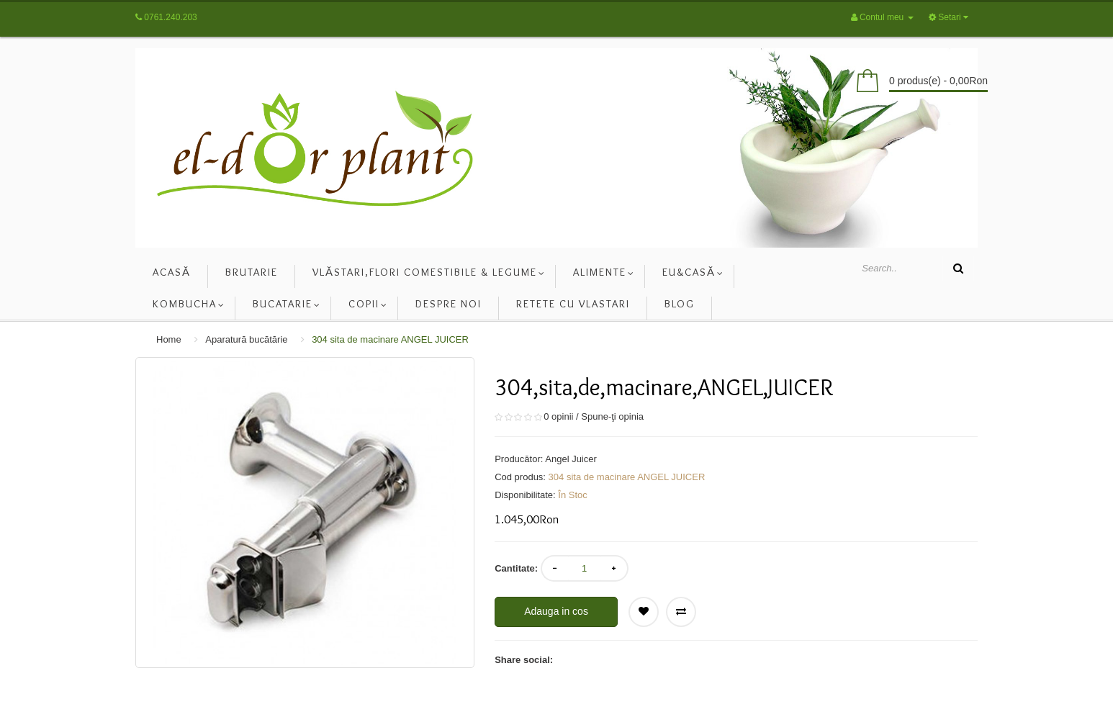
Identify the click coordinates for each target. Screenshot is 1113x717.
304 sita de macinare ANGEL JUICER (390, 339)
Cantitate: (516, 568)
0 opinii (558, 416)
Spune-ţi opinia (612, 416)
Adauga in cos (556, 611)
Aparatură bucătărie (246, 339)
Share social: (524, 659)
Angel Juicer (571, 459)
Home (168, 339)
